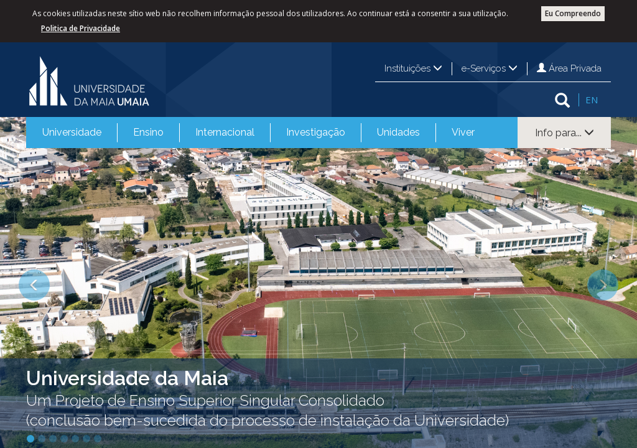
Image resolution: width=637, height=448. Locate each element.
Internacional (224, 132)
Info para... (564, 133)
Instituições (413, 68)
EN (591, 99)
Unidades (398, 132)
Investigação (315, 132)
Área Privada (569, 68)
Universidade (71, 132)
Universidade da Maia (127, 378)
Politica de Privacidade (80, 28)
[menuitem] (72, 132)
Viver (463, 132)
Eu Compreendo (573, 13)
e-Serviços (490, 68)
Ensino (148, 132)
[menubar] (258, 132)
